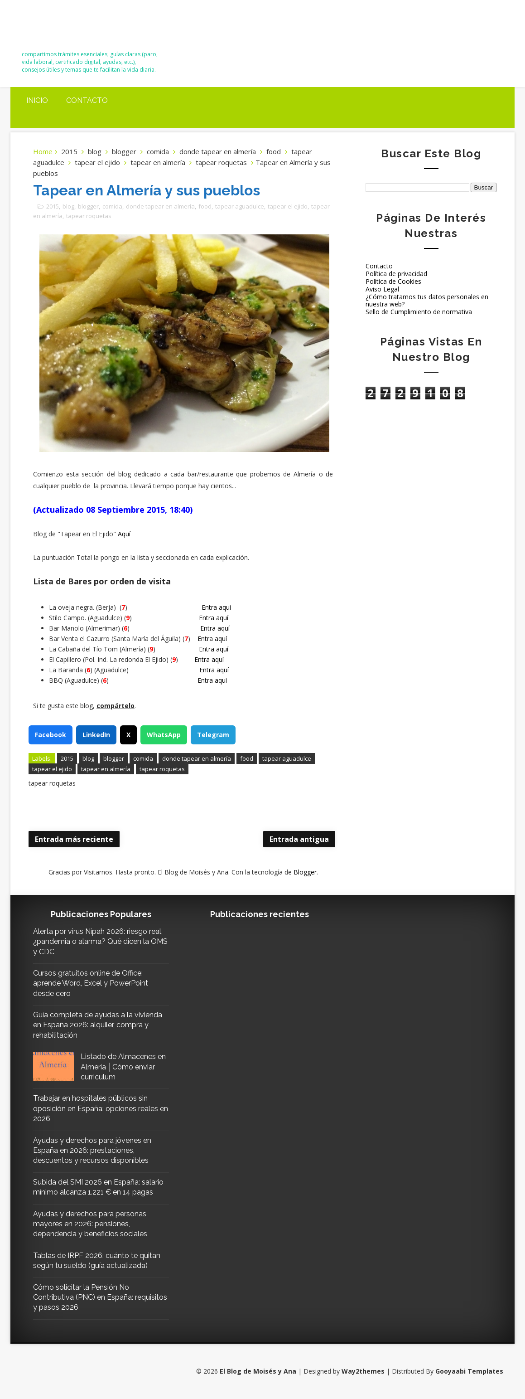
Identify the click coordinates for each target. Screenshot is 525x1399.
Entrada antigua (299, 839)
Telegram (213, 734)
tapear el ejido (97, 162)
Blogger (305, 872)
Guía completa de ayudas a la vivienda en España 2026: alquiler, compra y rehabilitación (97, 1025)
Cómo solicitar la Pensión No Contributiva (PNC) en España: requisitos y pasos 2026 (100, 1297)
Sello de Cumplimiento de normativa (419, 311)
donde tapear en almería (217, 151)
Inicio (37, 100)
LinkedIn (96, 734)
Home (43, 151)
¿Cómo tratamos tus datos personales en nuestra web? (427, 300)
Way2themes (363, 1371)
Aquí (124, 533)
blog (94, 151)
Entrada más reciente (74, 839)
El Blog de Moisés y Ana (72, 28)
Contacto (87, 100)
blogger (124, 151)
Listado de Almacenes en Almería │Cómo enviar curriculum (123, 1066)
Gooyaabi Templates (469, 1371)
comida (158, 151)
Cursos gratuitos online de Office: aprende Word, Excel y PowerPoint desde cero (90, 983)
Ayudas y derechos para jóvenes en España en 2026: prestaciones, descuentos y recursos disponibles (92, 1150)
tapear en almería (157, 162)
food (273, 151)
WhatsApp (164, 734)
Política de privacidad (396, 273)
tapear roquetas (221, 162)
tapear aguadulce (239, 206)
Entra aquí (216, 607)
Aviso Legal (382, 289)
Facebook (50, 734)
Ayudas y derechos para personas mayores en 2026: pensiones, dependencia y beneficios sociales (90, 1224)
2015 (69, 151)
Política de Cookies (393, 281)
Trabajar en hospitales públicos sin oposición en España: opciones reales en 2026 (100, 1108)
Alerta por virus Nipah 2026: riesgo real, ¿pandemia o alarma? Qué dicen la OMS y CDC (100, 941)
